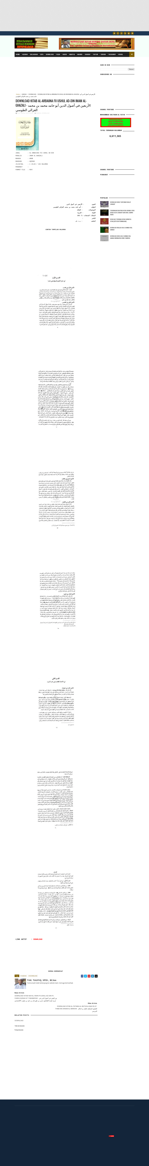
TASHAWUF (112, 54)
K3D (16, 1162)
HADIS (65, 54)
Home (18, 54)
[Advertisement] (62, 16)
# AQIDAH (24, 976)
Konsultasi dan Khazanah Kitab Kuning (36, 1162)
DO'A (42, 54)
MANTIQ (72, 54)
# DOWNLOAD (33, 976)
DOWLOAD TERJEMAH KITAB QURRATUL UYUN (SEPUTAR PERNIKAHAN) (120, 220)
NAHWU (80, 54)
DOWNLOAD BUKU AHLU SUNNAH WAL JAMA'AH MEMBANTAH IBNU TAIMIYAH (120, 237)
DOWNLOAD (50, 54)
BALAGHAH (34, 54)
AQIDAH (25, 54)
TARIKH (103, 54)
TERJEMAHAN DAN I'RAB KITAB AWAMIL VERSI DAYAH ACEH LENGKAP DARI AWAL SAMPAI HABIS (122, 212)
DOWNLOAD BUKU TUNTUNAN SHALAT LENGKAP (120, 203)
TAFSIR (96, 54)
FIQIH (59, 54)
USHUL (121, 54)
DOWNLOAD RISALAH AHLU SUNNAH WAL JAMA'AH (121, 228)
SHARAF (88, 54)
